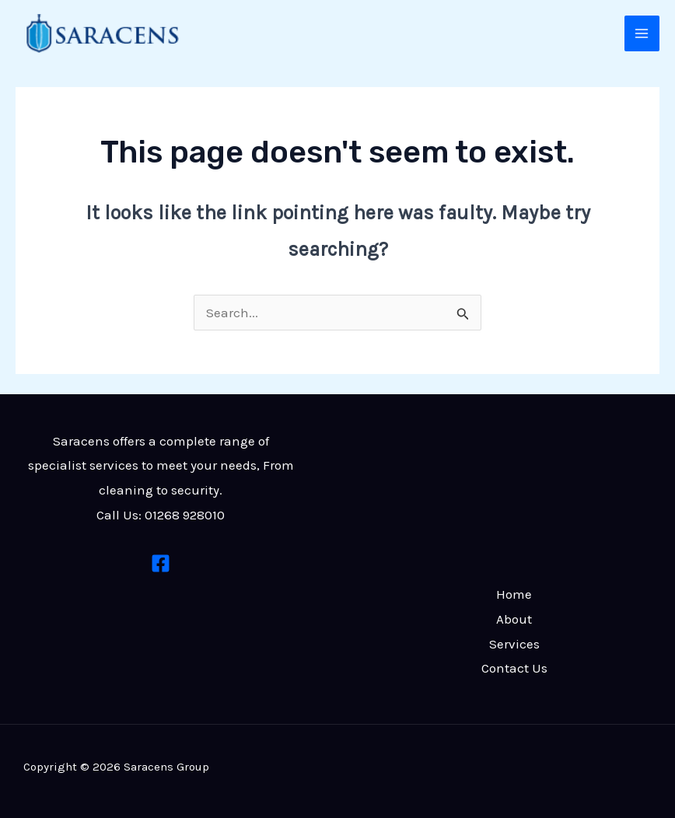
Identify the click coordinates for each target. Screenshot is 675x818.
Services (514, 644)
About (514, 619)
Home (514, 594)
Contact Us (514, 668)
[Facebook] (160, 563)
